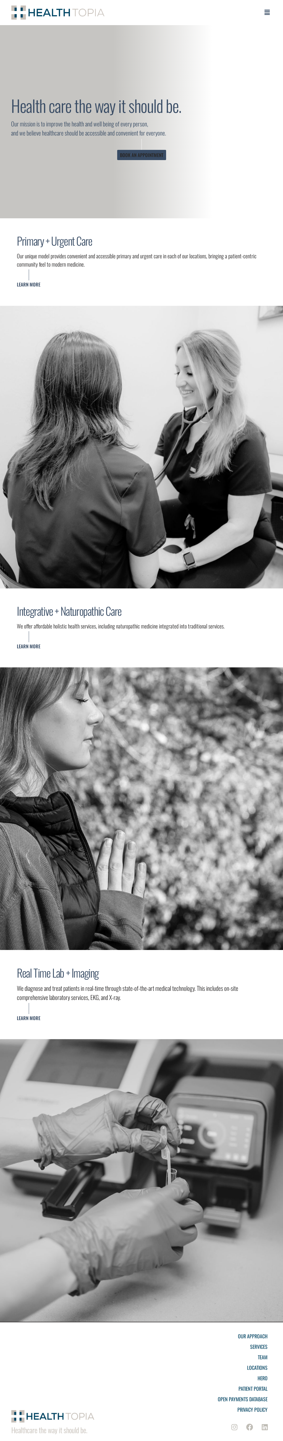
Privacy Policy (252, 1409)
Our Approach (253, 1336)
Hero (263, 1378)
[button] (267, 12)
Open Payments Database (243, 1399)
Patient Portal (253, 1388)
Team (263, 1357)
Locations (257, 1367)
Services (259, 1346)
